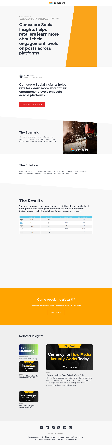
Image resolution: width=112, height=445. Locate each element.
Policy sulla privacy (33, 437)
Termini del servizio (48, 437)
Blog (21, 374)
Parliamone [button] (56, 313)
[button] (4, 3)
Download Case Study (32, 104)
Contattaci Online (71, 439)
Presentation (25, 357)
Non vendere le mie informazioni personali (49, 439)
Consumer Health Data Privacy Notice (70, 437)
